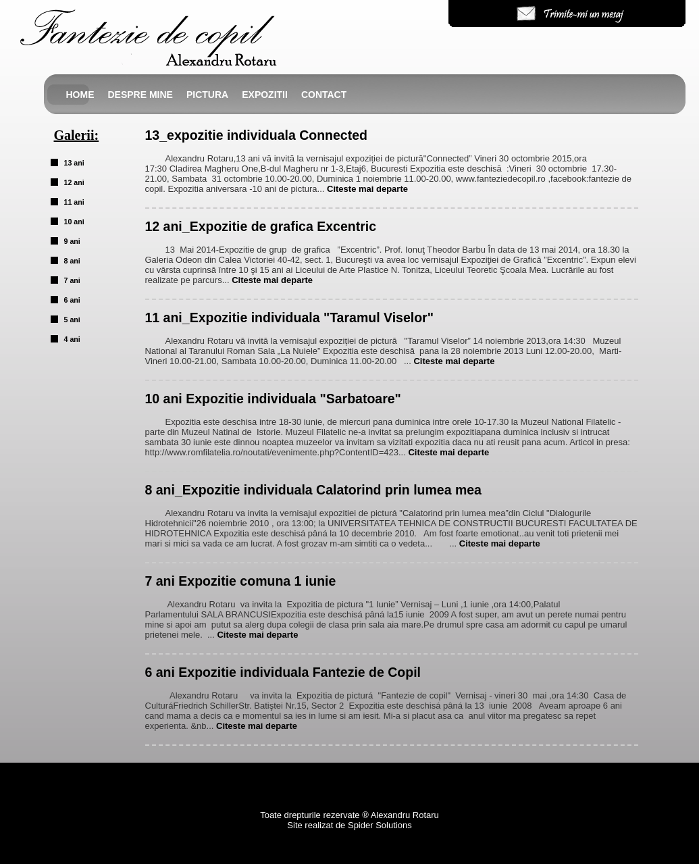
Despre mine (140, 94)
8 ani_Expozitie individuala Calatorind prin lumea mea (313, 489)
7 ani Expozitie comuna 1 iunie (240, 581)
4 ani (72, 339)
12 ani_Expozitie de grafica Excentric (260, 226)
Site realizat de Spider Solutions (349, 825)
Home (80, 94)
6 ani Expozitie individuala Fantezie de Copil (283, 672)
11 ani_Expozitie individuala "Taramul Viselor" (289, 317)
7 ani (72, 280)
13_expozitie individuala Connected (256, 135)
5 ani (72, 319)
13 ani (74, 163)
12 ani (74, 182)
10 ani (74, 222)
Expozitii (265, 94)
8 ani (72, 261)
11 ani (74, 202)
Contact (323, 94)
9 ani (72, 241)
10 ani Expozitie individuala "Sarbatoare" (273, 398)
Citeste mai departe (367, 189)
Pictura (207, 94)
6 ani (72, 300)
